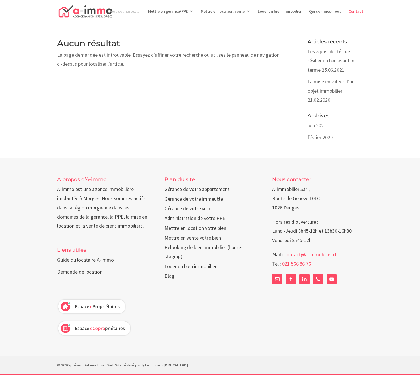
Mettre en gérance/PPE (168, 11)
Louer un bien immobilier (280, 11)
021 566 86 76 (296, 263)
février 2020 (320, 137)
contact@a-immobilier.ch (311, 254)
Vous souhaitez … (124, 11)
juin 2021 (317, 125)
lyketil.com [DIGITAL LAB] (165, 365)
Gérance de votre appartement (197, 189)
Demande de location (80, 271)
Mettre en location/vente (223, 11)
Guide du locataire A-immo (85, 260)
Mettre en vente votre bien (193, 237)
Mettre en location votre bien (195, 228)
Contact (356, 11)
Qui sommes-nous (325, 11)
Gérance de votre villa (187, 208)
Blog (169, 276)
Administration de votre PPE (195, 218)
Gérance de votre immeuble (194, 199)
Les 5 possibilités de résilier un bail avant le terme (331, 60)
